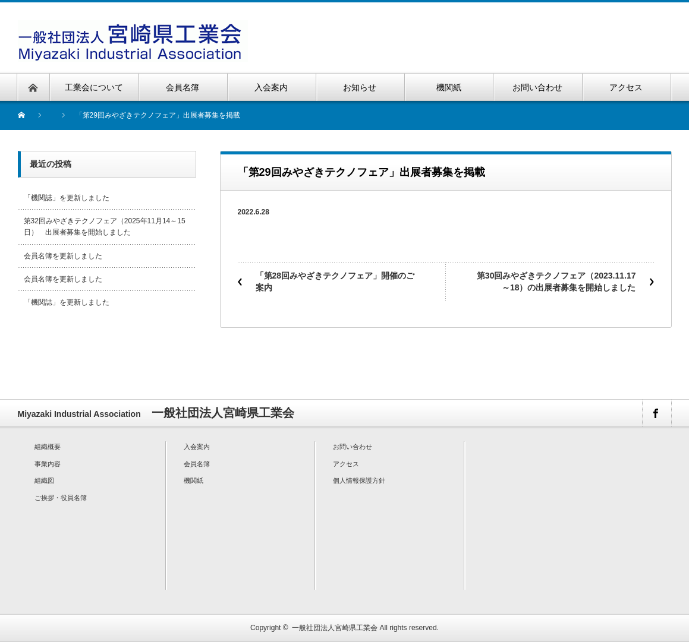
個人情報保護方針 (359, 480)
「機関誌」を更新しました (66, 198)
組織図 (44, 480)
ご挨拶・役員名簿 (60, 497)
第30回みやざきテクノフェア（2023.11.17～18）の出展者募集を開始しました (556, 281)
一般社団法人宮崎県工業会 (334, 628)
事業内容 (47, 463)
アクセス (346, 463)
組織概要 (47, 446)
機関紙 (193, 480)
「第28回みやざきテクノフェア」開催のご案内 (335, 281)
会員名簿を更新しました (63, 256)
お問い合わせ (352, 446)
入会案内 (197, 446)
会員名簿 (197, 463)
